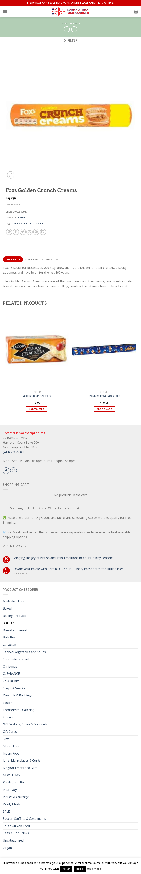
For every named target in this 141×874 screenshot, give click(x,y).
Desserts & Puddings (17, 695)
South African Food (16, 826)
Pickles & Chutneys (16, 797)
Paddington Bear (15, 782)
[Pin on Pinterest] (36, 232)
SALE (6, 811)
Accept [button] (66, 868)
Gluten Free (11, 746)
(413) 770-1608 (13, 452)
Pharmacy (10, 790)
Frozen (8, 717)
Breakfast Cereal (15, 630)
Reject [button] (79, 868)
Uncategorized (13, 840)
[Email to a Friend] (29, 232)
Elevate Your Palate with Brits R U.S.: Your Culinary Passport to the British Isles (68, 569)
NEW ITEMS (11, 775)
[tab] (13, 259)
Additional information (42, 259)
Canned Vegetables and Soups (24, 652)
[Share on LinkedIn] (43, 232)
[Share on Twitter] (23, 232)
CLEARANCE (11, 674)
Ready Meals (12, 804)
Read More (93, 868)
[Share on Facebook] (16, 232)
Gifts (6, 739)
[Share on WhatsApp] (9, 232)
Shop (64, 23)
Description (13, 259)
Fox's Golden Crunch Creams (27, 223)
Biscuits (75, 23)
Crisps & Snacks (14, 688)
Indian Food (11, 753)
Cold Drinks (11, 681)
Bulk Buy (9, 637)
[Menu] (5, 11)
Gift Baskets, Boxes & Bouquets (25, 724)
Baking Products (14, 616)
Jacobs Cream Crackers (36, 395)
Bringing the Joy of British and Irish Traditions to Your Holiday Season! (63, 558)
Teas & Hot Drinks (16, 833)
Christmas (10, 666)
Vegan (7, 848)
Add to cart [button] (36, 409)
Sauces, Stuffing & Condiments (24, 819)
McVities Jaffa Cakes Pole (104, 395)
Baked (7, 608)
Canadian (9, 645)
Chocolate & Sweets (17, 659)
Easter (7, 703)
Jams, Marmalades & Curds (22, 760)
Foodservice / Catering (18, 710)
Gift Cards (10, 732)
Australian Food (14, 601)
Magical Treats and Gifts (20, 768)
